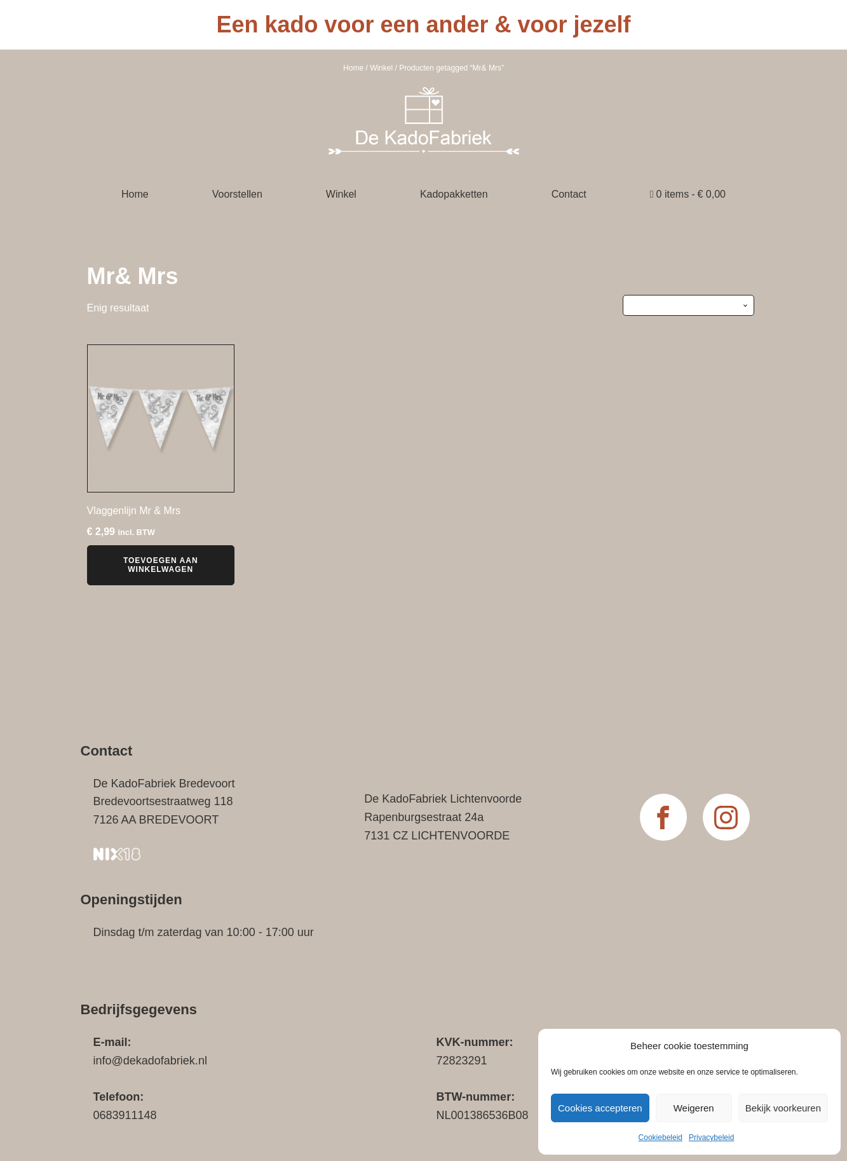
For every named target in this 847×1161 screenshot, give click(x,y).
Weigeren (694, 1108)
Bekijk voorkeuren (783, 1108)
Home (353, 68)
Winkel (381, 68)
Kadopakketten (454, 194)
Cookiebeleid (660, 1137)
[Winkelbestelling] (688, 305)
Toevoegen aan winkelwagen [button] (160, 565)
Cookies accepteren (600, 1108)
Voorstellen (237, 194)
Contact (569, 194)
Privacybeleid (711, 1137)
